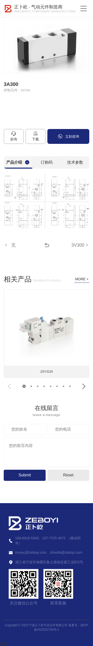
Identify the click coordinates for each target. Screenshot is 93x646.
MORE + (82, 279)
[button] (9, 386)
